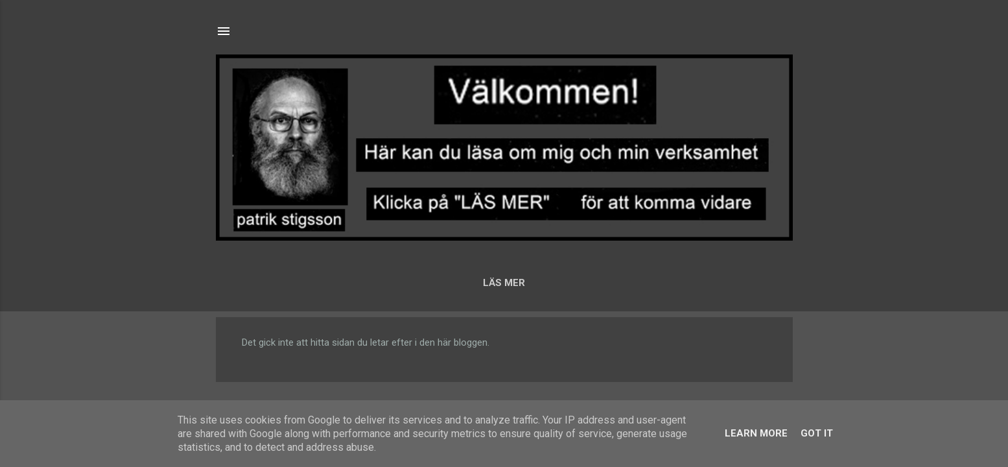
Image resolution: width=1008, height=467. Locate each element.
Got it (817, 433)
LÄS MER (504, 283)
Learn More (756, 433)
